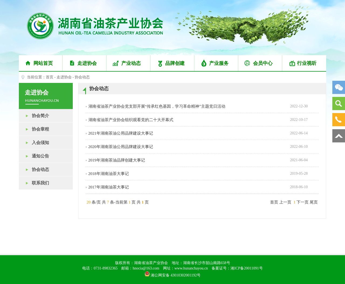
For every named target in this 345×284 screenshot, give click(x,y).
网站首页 (41, 63)
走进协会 (85, 63)
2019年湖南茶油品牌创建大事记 (116, 160)
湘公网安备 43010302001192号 (172, 273)
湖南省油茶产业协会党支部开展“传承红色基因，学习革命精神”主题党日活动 (156, 106)
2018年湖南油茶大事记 (108, 173)
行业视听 (304, 63)
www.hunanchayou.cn (191, 268)
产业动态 (128, 63)
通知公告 (34, 156)
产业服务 (216, 63)
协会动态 (34, 169)
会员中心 (260, 63)
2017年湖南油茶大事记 (108, 187)
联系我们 (34, 183)
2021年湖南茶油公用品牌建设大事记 (120, 133)
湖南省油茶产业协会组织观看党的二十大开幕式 (130, 120)
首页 (49, 77)
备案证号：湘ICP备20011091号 (237, 268)
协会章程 (34, 129)
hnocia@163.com (146, 268)
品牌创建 (172, 63)
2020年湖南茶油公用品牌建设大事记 (120, 147)
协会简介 (34, 115)
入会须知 (34, 142)
